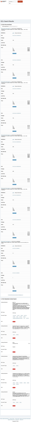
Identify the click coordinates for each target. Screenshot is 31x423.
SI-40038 (17, 384)
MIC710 (18, 315)
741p (24, 318)
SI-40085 (17, 334)
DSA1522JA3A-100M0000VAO (17, 35)
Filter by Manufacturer (5, 26)
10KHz (14, 334)
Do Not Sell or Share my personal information (22, 418)
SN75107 (27, 318)
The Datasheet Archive (3, 1)
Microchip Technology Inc (6, 28)
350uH (14, 365)
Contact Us (17, 419)
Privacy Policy (12, 418)
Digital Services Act (11, 419)
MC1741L (25, 315)
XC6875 (22, 315)
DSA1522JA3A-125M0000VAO (17, 88)
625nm (14, 384)
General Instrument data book (17, 318)
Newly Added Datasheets (4, 418)
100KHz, (17, 365)
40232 (20, 402)
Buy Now (14, 53)
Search (20, 1)
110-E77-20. (14, 315)
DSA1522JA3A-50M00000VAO (17, 166)
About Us (21, 419)
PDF (14, 321)
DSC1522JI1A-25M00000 (16, 248)
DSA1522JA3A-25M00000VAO (17, 195)
